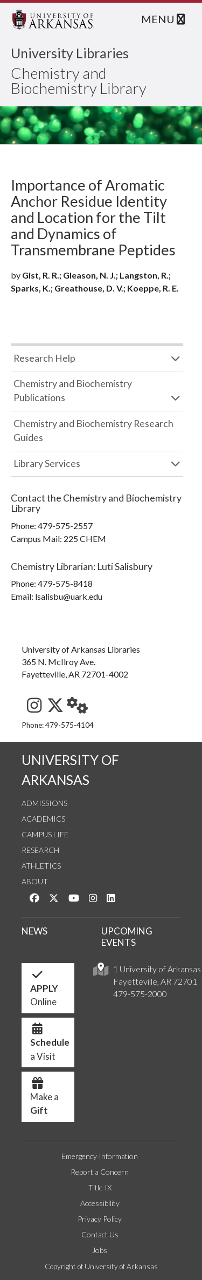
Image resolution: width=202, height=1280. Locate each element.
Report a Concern (100, 1171)
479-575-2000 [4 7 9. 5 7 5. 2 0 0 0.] (140, 993)
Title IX (100, 1187)
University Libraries (70, 53)
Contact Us (100, 1234)
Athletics (41, 865)
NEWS (34, 931)
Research (40, 850)
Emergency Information (99, 1156)
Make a (44, 1099)
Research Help (44, 358)
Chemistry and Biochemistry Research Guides (93, 430)
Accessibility (100, 1203)
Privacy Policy (100, 1218)
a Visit (49, 1045)
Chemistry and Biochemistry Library (79, 80)
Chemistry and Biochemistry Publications (72, 390)
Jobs (99, 1250)
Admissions (44, 803)
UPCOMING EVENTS (126, 936)
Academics (43, 818)
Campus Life (45, 834)
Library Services (46, 463)
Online (44, 991)
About (35, 881)
